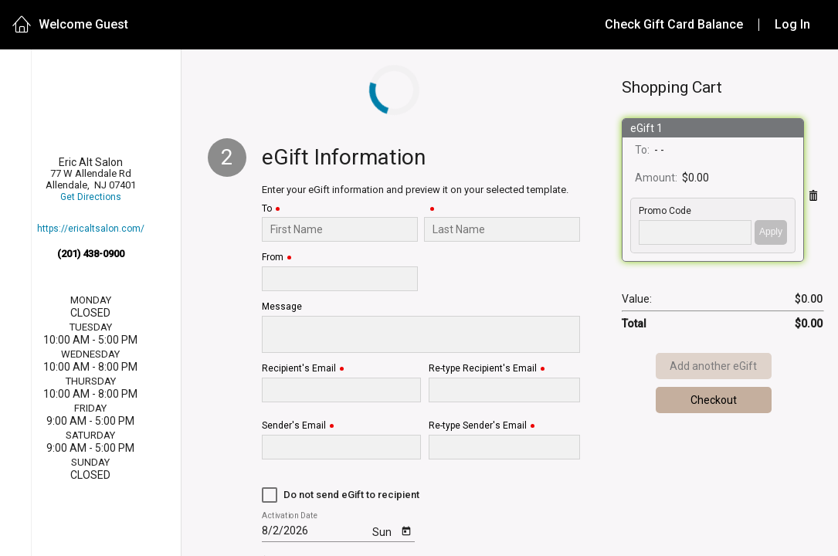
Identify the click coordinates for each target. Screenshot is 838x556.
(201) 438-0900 (90, 253)
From (272, 258)
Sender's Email (294, 426)
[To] (340, 229)
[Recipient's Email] (341, 390)
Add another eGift (713, 366)
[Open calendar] (407, 530)
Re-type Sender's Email (478, 426)
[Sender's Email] (341, 447)
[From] (340, 278)
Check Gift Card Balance (674, 24)
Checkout (713, 400)
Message (282, 307)
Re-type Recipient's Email (483, 369)
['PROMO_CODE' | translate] (695, 232)
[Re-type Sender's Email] (504, 447)
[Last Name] (502, 229)
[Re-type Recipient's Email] (504, 390)
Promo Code (665, 211)
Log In (792, 24)
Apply (770, 231)
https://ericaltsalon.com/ (90, 229)
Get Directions (90, 197)
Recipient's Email (299, 369)
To (267, 209)
